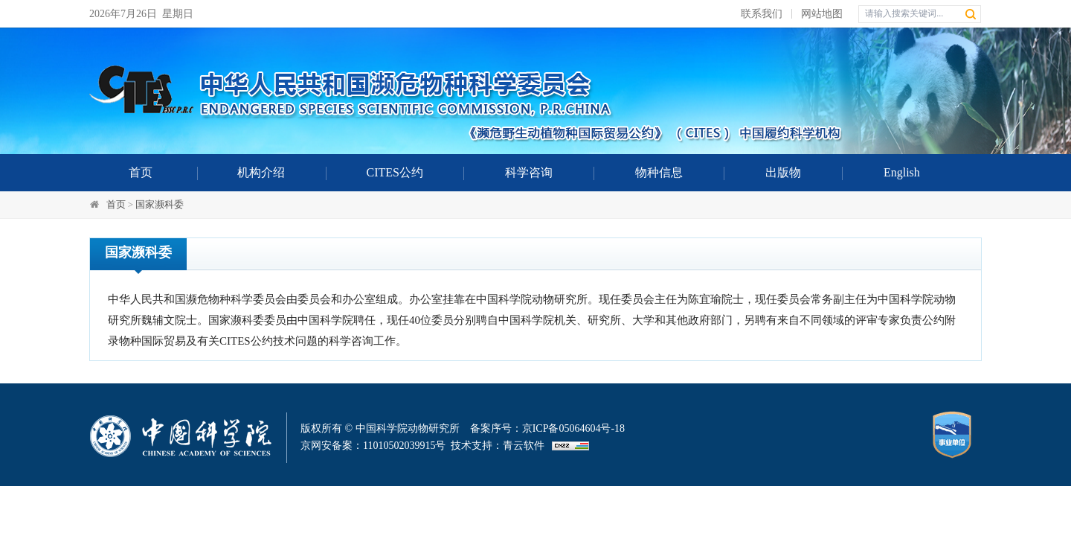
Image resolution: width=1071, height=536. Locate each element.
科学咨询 (529, 172)
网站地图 (822, 14)
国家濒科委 (159, 204)
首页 (140, 172)
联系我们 (761, 14)
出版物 (783, 172)
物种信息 (659, 172)
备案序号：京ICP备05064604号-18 (547, 428)
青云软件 (523, 445)
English (902, 172)
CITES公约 (395, 172)
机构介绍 (261, 172)
